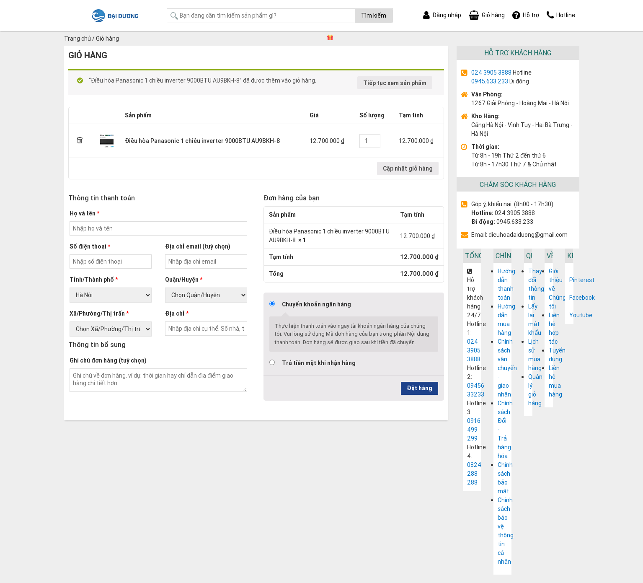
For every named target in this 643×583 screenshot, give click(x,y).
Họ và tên (84, 213)
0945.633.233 (489, 81)
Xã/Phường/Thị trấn (99, 313)
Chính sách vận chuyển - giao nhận (507, 368)
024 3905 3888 (491, 72)
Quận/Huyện (183, 279)
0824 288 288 (474, 473)
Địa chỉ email (197, 246)
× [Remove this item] (80, 140)
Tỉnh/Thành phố (94, 279)
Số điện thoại (90, 246)
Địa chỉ (177, 313)
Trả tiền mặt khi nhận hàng (319, 363)
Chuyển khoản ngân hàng (316, 304)
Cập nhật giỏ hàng (408, 168)
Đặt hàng (419, 388)
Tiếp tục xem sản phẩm (394, 83)
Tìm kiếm (373, 15)
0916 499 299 (473, 429)
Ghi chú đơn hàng (108, 360)
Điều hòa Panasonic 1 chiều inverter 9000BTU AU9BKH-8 (202, 141)
